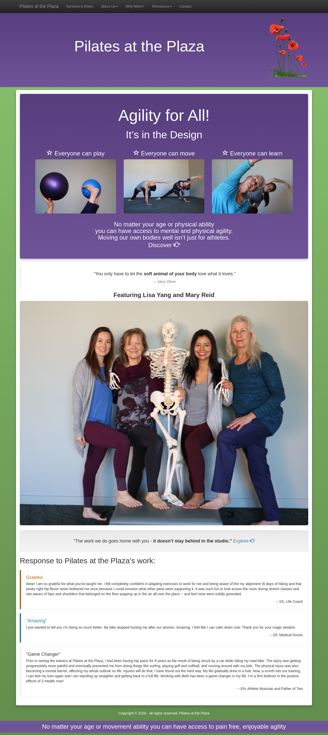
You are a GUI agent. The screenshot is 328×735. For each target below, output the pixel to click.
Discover (164, 245)
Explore (243, 541)
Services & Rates (79, 6)
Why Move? (135, 6)
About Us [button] (109, 6)
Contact (185, 6)
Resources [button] (162, 6)
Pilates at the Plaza (39, 6)
